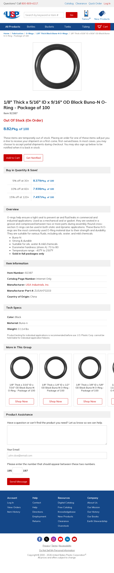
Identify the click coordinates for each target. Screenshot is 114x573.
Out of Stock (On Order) (23, 120)
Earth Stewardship (97, 521)
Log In (107, 3)
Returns (37, 521)
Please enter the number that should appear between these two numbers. (51, 464)
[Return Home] (13, 15)
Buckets (49, 26)
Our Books (93, 516)
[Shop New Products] (100, 15)
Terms (55, 545)
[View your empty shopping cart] (102, 26)
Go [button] (71, 15)
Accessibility (65, 545)
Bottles (31, 26)
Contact (37, 502)
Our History (93, 511)
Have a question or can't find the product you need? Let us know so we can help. (55, 422)
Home (6, 33)
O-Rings (30, 33)
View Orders (14, 507)
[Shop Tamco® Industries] (86, 15)
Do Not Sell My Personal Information (57, 550)
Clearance (81, 3)
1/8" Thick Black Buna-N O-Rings (52, 33)
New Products (65, 516)
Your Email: (13, 449)
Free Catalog (65, 507)
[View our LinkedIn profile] (67, 539)
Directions (38, 511)
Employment (39, 516)
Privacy (46, 545)
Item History (13, 511)
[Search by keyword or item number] (44, 15)
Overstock (63, 525)
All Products (12, 26)
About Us (92, 502)
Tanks (67, 26)
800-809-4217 (30, 3)
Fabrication (17, 33)
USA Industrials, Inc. (37, 284)
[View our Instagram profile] (53, 539)
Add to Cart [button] (13, 157)
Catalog (69, 3)
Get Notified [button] (34, 157)
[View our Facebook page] (39, 539)
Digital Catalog (66, 502)
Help (35, 507)
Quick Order (95, 3)
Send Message (18, 481)
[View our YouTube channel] (60, 539)
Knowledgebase (67, 511)
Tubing (86, 26)
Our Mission (93, 507)
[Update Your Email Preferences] (74, 539)
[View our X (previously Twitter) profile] (46, 539)
